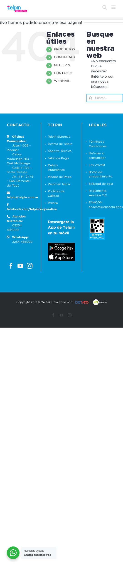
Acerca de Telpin (60, 144)
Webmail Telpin (59, 184)
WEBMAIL (62, 81)
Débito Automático (56, 167)
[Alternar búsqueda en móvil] (104, 7)
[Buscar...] (104, 98)
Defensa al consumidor (97, 155)
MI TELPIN (62, 65)
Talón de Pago (58, 158)
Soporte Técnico (59, 151)
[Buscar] (90, 98)
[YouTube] (20, 266)
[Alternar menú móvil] (113, 7)
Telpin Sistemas (59, 137)
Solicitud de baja (101, 184)
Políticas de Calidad (56, 193)
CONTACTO (63, 73)
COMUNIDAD (64, 57)
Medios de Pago (59, 177)
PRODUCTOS (64, 49)
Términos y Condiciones (97, 144)
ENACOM (95, 202)
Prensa (53, 203)
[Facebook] (11, 266)
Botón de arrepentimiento (100, 174)
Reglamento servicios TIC (98, 193)
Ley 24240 (97, 165)
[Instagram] (29, 266)
